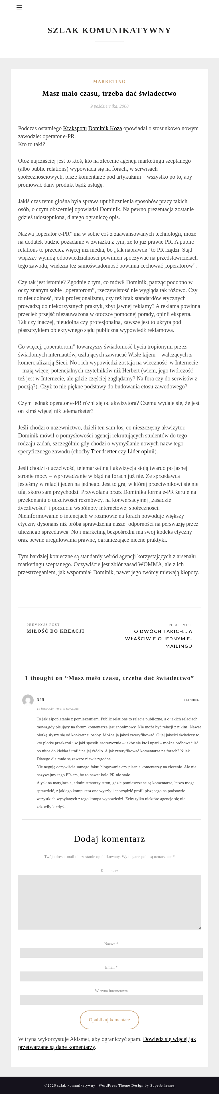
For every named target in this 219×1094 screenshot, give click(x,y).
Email (111, 967)
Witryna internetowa (111, 991)
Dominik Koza (105, 128)
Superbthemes (162, 1085)
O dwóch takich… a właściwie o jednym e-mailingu (158, 638)
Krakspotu (75, 128)
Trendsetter (104, 451)
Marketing (109, 81)
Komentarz (109, 871)
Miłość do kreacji (55, 631)
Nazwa (111, 944)
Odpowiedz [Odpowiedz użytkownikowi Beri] (190, 700)
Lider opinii (141, 451)
